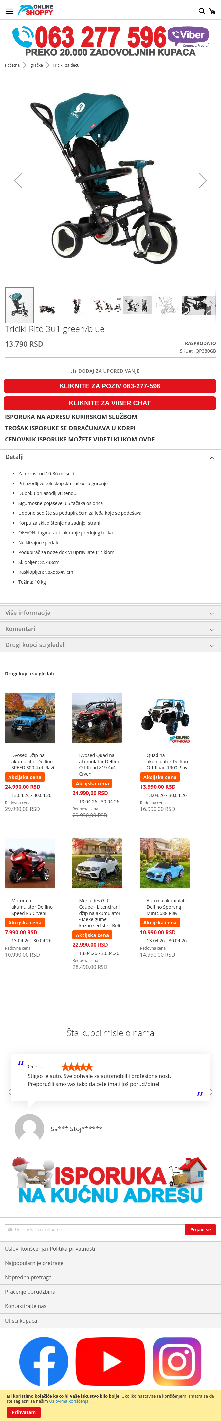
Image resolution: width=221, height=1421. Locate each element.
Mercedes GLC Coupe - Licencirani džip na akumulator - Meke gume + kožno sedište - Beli (99, 913)
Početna (13, 65)
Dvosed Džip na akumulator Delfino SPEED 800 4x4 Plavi (32, 761)
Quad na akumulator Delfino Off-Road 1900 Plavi (168, 761)
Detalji (14, 457)
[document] (110, 1406)
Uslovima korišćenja (69, 1401)
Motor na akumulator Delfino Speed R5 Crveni (32, 906)
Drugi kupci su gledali (35, 645)
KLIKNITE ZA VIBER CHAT (110, 403)
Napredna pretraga (28, 1277)
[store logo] (35, 10)
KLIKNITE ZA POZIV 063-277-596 (109, 386)
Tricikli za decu (66, 65)
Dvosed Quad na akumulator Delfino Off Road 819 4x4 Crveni (99, 764)
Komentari (20, 629)
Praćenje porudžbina (30, 1291)
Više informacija (28, 612)
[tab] (110, 457)
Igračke (36, 65)
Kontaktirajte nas (25, 1306)
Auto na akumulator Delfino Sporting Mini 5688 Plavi (168, 906)
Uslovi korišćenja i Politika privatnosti (50, 1248)
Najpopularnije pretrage (34, 1263)
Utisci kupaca (21, 1320)
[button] (18, 181)
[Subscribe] (200, 1229)
